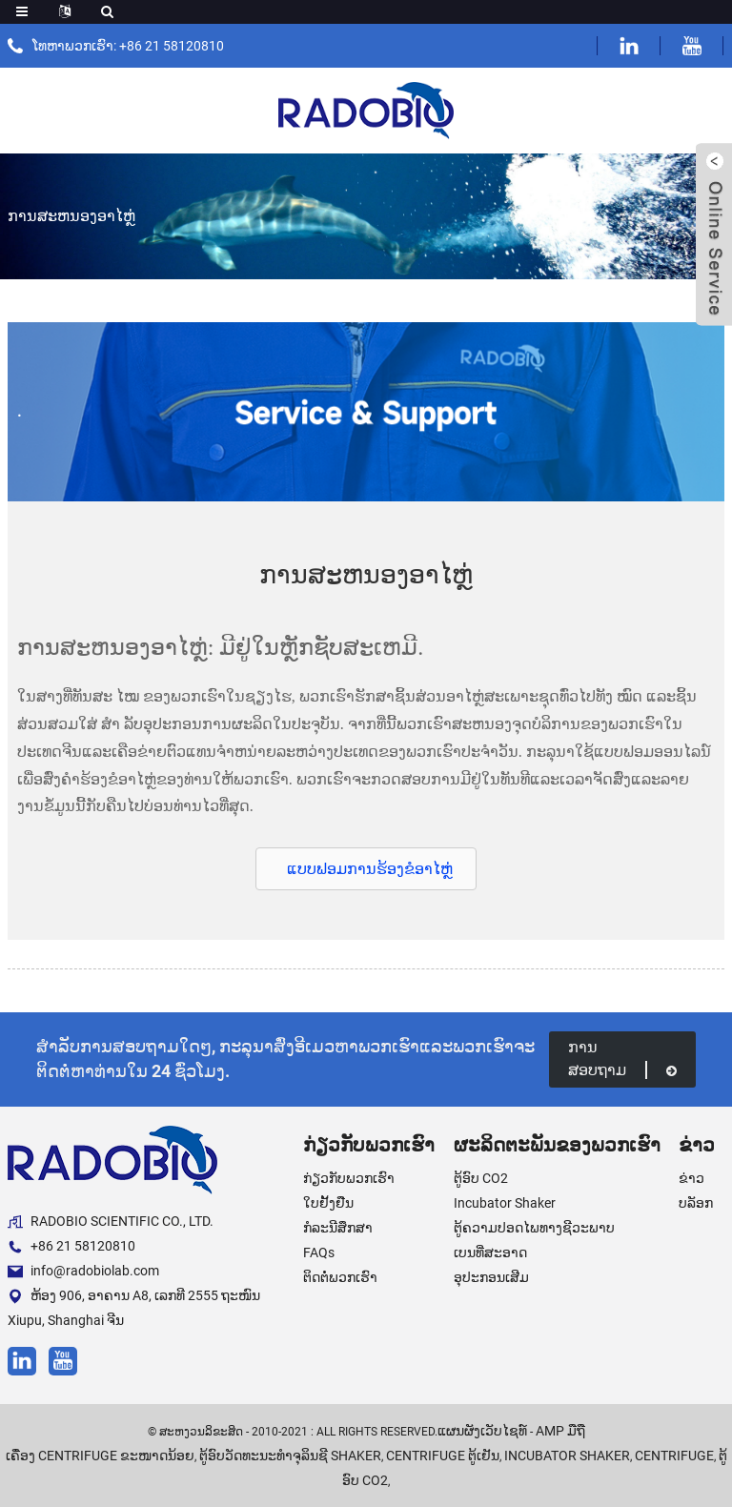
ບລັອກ (696, 1203)
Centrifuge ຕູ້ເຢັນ (442, 1455)
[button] (366, 868)
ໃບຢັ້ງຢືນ (328, 1203)
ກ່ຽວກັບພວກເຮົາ (349, 1178)
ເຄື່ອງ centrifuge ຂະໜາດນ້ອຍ (100, 1455)
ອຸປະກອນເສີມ (491, 1277)
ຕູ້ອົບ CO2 (481, 1178)
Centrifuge (674, 1455)
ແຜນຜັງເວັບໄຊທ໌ (482, 1430)
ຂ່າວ (691, 1178)
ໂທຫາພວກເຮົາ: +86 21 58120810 (128, 45)
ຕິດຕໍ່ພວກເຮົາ (340, 1277)
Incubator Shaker (505, 1203)
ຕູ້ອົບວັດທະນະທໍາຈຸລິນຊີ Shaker (290, 1455)
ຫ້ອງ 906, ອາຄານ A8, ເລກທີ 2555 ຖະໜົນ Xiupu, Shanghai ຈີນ (134, 1308)
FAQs (319, 1252)
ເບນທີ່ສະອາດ (490, 1252)
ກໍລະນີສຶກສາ (338, 1227)
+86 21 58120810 (71, 1246)
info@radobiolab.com (83, 1271)
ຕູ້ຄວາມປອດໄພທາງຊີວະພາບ (534, 1227)
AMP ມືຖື (560, 1430)
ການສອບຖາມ (622, 1058)
